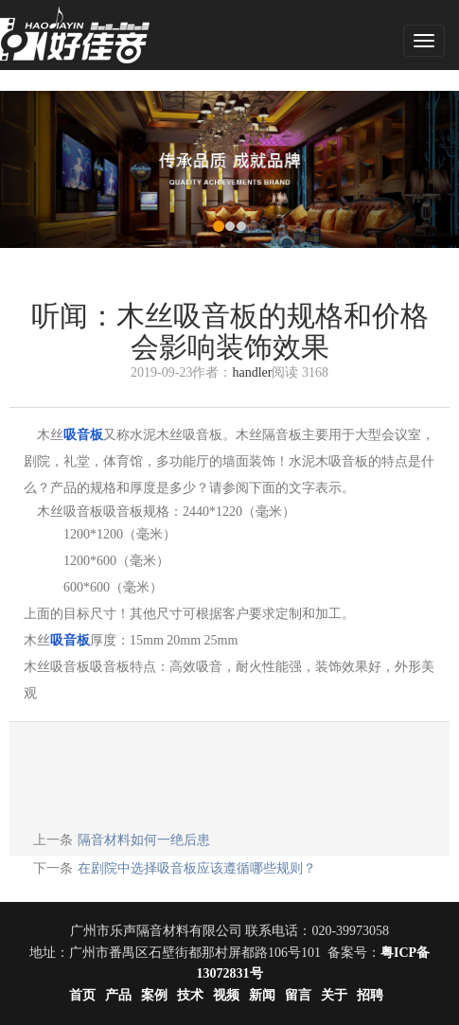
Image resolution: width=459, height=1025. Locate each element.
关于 (334, 995)
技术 (190, 995)
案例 (154, 995)
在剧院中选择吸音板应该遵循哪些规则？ (197, 868)
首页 (82, 995)
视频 (226, 995)
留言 (298, 995)
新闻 (262, 995)
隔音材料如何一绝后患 (144, 840)
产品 (118, 995)
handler (252, 372)
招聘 (370, 995)
